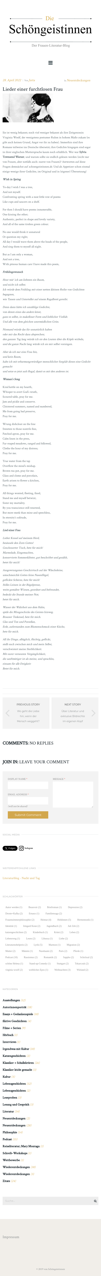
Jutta (32, 80)
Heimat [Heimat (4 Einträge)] (46, 920)
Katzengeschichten (14, 1056)
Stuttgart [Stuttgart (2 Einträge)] (63, 963)
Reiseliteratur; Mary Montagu (21, 1146)
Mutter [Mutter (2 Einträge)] (10, 951)
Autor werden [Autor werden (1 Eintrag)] (13, 907)
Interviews (9, 1042)
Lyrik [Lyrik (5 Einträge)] (38, 945)
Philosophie (10, 1132)
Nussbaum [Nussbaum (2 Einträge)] (46, 951)
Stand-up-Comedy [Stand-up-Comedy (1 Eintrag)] (39, 963)
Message (59, 779)
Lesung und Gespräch (16, 1105)
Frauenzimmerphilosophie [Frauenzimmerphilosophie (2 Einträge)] (19, 920)
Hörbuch (8, 1035)
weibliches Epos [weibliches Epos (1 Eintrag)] (38, 970)
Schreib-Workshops (15, 1153)
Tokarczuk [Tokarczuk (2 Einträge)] (82, 963)
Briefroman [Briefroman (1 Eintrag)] (54, 907)
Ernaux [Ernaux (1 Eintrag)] (34, 913)
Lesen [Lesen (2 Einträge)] (30, 938)
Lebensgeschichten (14, 1084)
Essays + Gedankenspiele (18, 1014)
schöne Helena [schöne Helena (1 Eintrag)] (14, 963)
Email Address (18, 794)
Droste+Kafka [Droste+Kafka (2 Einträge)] (14, 913)
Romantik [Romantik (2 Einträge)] (50, 957)
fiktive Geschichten (15, 1021)
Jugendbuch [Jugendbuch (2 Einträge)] (54, 926)
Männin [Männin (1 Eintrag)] (27, 951)
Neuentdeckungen (78, 80)
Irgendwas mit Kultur (16, 1049)
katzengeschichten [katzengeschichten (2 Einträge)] (16, 932)
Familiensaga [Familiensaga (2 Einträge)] (54, 913)
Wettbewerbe (11, 1160)
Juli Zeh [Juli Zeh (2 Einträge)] (73, 926)
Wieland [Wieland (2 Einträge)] (82, 970)
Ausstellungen (11, 1000)
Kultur (7, 1077)
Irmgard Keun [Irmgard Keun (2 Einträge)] (31, 926)
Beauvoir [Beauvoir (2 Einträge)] (34, 907)
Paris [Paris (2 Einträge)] (63, 951)
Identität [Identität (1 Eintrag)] (11, 926)
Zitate (6, 1181)
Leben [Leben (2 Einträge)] (74, 932)
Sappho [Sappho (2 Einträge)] (68, 957)
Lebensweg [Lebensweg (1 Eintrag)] (12, 938)
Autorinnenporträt (14, 1007)
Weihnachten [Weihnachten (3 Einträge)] (62, 970)
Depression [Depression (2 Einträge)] (75, 907)
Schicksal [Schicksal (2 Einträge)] (86, 957)
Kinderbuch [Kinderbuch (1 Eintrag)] (40, 932)
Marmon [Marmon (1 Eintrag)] (54, 945)
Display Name (17, 779)
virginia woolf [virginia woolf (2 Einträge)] (14, 970)
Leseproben (10, 1098)
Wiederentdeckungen (16, 1167)
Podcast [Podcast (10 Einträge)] (11, 957)
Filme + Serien (12, 1028)
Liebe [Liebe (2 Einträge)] (63, 938)
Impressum (11, 1237)
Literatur (8, 1112)
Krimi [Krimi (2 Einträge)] (58, 932)
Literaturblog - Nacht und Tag (21, 878)
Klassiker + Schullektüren (18, 1063)
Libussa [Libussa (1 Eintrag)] (47, 938)
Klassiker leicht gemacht (17, 1070)
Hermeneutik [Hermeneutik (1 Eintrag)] (85, 920)
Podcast (7, 1139)
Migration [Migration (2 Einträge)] (73, 945)
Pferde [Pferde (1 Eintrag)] (78, 951)
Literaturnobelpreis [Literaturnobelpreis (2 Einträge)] (16, 945)
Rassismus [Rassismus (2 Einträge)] (30, 957)
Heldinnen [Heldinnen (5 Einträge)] (64, 920)
